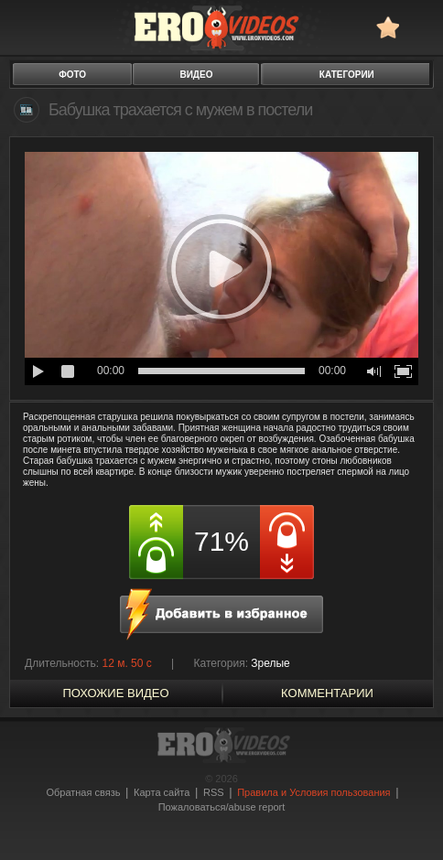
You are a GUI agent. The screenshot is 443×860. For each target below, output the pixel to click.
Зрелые (270, 663)
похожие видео (115, 693)
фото (72, 75)
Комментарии (327, 693)
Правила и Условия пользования (313, 792)
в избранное (387, 27)
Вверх (408, 811)
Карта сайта (161, 792)
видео (195, 75)
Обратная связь (83, 792)
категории (346, 75)
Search (420, 27)
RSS (213, 792)
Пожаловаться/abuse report (222, 806)
